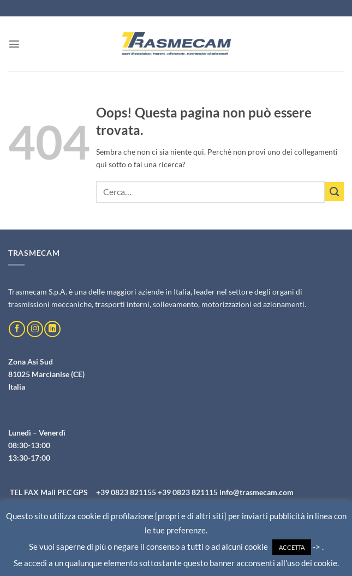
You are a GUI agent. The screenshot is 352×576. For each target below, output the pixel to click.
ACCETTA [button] (292, 547)
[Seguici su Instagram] (35, 329)
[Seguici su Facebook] (17, 329)
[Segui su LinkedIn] (52, 329)
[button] (14, 43)
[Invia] (334, 191)
